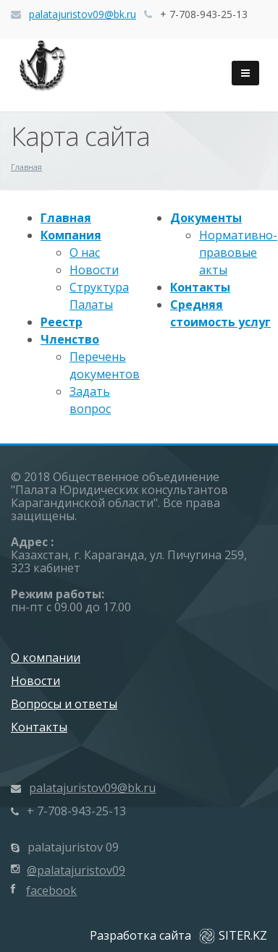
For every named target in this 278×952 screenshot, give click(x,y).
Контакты (200, 287)
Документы (206, 218)
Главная (66, 218)
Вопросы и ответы (64, 704)
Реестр (62, 322)
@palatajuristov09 (76, 870)
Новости (94, 270)
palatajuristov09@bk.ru (82, 14)
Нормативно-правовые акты (238, 252)
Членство (70, 339)
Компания (71, 235)
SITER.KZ (233, 935)
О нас (85, 252)
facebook (51, 890)
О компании (45, 658)
